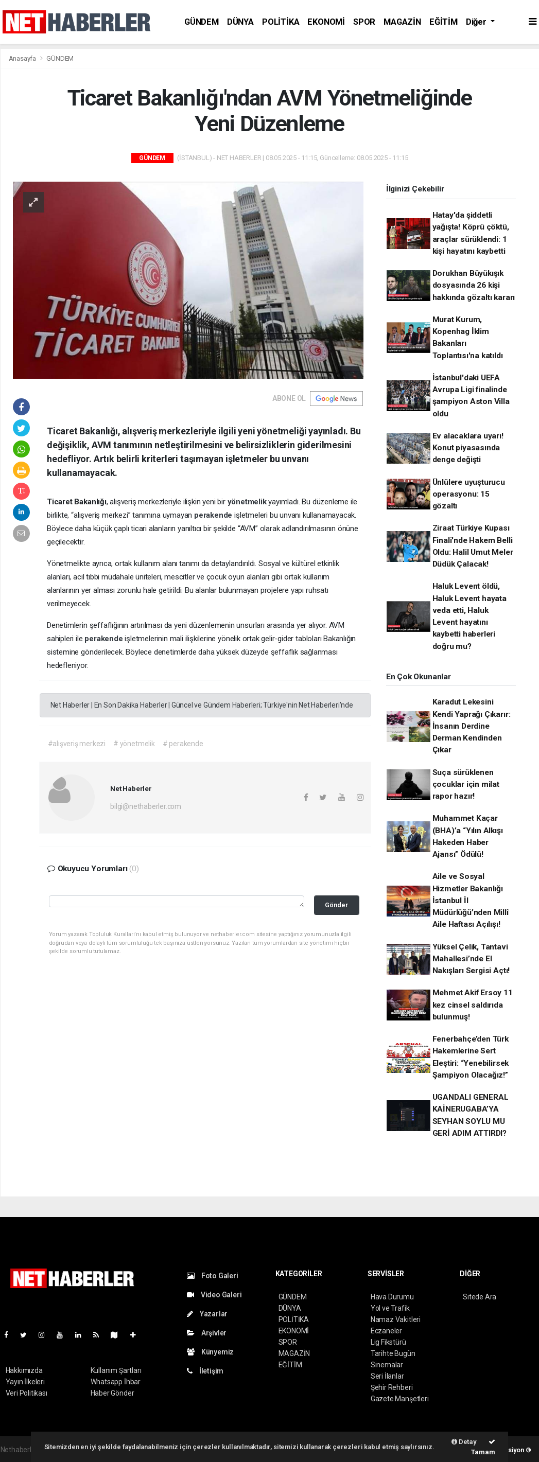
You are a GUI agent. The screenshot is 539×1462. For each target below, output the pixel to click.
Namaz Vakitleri (396, 1319)
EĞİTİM (443, 22)
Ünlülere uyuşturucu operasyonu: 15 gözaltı (468, 494)
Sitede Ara (479, 1297)
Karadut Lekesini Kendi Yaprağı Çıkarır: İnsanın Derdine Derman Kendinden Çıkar (471, 725)
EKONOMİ (326, 22)
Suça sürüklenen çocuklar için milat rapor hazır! (465, 784)
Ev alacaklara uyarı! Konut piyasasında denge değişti (467, 448)
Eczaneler (386, 1331)
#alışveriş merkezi (77, 743)
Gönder (336, 905)
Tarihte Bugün (393, 1353)
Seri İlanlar (387, 1376)
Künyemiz (210, 1352)
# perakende (183, 743)
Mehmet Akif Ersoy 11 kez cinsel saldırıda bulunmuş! (472, 1004)
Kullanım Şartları (116, 1370)
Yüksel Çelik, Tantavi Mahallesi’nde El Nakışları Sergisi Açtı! (471, 959)
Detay (464, 1442)
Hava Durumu (392, 1297)
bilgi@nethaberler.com (145, 806)
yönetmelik (248, 501)
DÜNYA (240, 22)
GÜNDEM (201, 22)
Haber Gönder (112, 1393)
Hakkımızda (24, 1370)
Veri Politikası (26, 1393)
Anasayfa (23, 58)
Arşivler (207, 1333)
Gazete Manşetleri (400, 1399)
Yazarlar (207, 1314)
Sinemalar (387, 1365)
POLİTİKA (280, 22)
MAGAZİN (402, 22)
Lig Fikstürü (388, 1342)
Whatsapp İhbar (116, 1382)
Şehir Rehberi (392, 1387)
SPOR (364, 22)
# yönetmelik (134, 743)
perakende (214, 515)
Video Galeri (214, 1295)
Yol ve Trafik (390, 1308)
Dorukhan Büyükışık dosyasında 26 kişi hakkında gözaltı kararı (473, 285)
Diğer (477, 22)
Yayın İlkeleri (25, 1382)
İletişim (205, 1371)
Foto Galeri (212, 1276)
